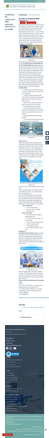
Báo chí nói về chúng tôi (11, 382)
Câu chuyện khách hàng (11, 379)
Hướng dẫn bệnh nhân (11, 408)
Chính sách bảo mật (11, 401)
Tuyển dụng (9, 343)
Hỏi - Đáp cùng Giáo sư (11, 410)
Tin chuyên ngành (10, 375)
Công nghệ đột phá (10, 362)
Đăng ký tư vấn (32, 22)
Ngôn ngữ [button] (40, 1)
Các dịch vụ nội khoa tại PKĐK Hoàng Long (33, 307)
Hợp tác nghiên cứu (10, 364)
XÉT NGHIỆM (9, 29)
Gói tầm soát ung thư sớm (12, 390)
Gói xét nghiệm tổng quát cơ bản (14, 388)
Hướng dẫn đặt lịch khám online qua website (16, 406)
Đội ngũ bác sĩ (10, 338)
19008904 (26, 434)
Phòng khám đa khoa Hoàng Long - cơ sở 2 (16, 334)
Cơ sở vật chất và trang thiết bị (13, 366)
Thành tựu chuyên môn (11, 377)
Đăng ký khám (7, 434)
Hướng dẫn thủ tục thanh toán (13, 404)
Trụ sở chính (9, 332)
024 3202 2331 (32, 434)
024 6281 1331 (39, 434)
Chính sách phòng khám (12, 399)
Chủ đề (20, 311)
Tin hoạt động (9, 373)
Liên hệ (23, 22)
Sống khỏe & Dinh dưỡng (12, 397)
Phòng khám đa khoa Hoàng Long (14, 360)
